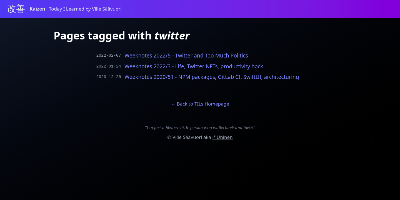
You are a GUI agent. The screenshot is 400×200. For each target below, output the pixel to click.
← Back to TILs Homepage (200, 104)
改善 (16, 9)
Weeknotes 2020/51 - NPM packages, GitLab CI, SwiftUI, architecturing (211, 77)
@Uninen (222, 137)
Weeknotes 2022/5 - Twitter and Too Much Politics (186, 55)
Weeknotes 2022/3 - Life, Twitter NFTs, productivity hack (193, 66)
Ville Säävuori (187, 137)
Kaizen (38, 9)
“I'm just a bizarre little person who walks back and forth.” (200, 127)
